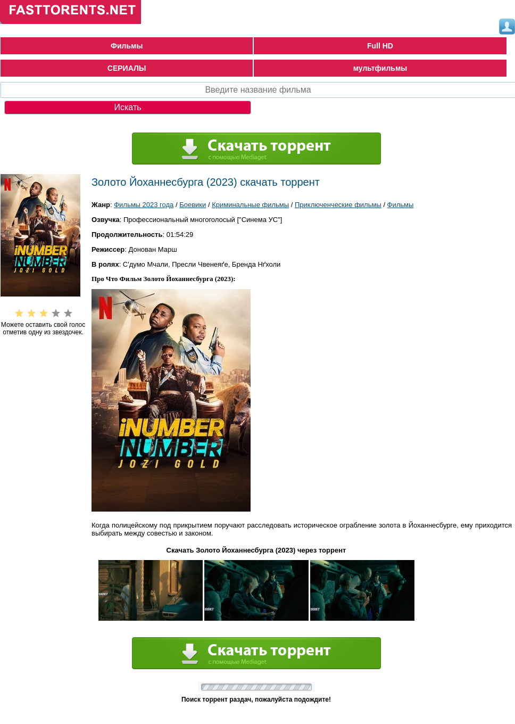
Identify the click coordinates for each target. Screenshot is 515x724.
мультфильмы (380, 68)
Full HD (380, 46)
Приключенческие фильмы (338, 205)
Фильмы (127, 46)
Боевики (192, 205)
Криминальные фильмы (250, 205)
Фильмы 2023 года (143, 205)
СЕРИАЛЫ (126, 68)
